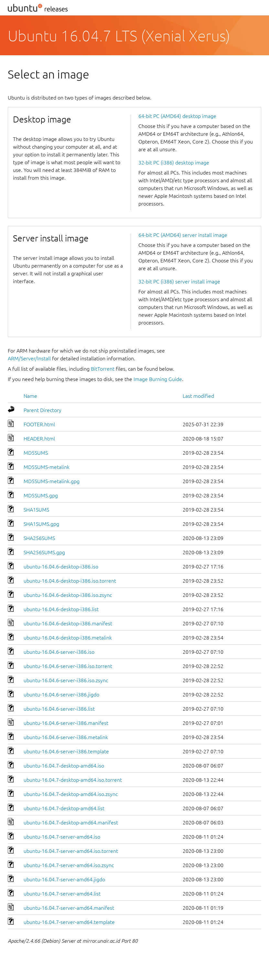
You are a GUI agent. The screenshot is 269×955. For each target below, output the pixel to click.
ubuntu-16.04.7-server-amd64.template (69, 922)
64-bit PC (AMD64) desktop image (177, 116)
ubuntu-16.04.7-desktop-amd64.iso (64, 766)
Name (30, 396)
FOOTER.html (39, 424)
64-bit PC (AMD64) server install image (182, 235)
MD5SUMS (36, 453)
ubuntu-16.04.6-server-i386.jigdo (61, 694)
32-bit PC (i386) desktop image (173, 162)
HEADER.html (39, 438)
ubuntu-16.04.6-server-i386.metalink (66, 737)
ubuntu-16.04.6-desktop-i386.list (61, 609)
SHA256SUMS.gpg (44, 552)
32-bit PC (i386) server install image (179, 281)
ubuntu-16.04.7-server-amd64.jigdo (64, 879)
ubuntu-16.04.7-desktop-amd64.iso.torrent (73, 780)
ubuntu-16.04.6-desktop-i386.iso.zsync (68, 595)
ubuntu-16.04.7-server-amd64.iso (62, 837)
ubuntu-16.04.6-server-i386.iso (59, 652)
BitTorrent (102, 369)
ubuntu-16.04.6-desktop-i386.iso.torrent (70, 581)
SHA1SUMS (36, 510)
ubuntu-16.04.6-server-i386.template (66, 751)
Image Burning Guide (158, 379)
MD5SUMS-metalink (47, 467)
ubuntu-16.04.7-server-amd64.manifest (69, 908)
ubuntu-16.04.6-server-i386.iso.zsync (66, 680)
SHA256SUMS (39, 538)
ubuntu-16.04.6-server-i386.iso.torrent (68, 666)
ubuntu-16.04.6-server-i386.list (59, 709)
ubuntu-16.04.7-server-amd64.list (62, 894)
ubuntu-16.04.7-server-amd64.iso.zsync (69, 865)
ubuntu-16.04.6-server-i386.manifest (66, 723)
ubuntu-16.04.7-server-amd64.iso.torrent (71, 851)
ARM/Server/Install (29, 358)
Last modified (198, 396)
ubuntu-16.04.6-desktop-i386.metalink (68, 638)
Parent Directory (42, 410)
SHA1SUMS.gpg (41, 524)
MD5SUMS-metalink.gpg (52, 481)
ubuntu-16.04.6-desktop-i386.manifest (68, 623)
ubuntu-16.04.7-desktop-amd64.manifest (71, 822)
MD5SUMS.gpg (41, 495)
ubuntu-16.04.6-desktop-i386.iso (61, 566)
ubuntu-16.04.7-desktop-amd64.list (64, 808)
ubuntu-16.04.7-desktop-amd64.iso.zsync (71, 794)
